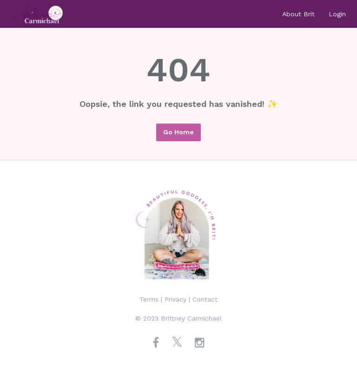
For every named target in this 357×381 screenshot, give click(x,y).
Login (337, 14)
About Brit (298, 14)
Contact (205, 299)
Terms (149, 299)
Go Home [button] (178, 132)
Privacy (175, 299)
